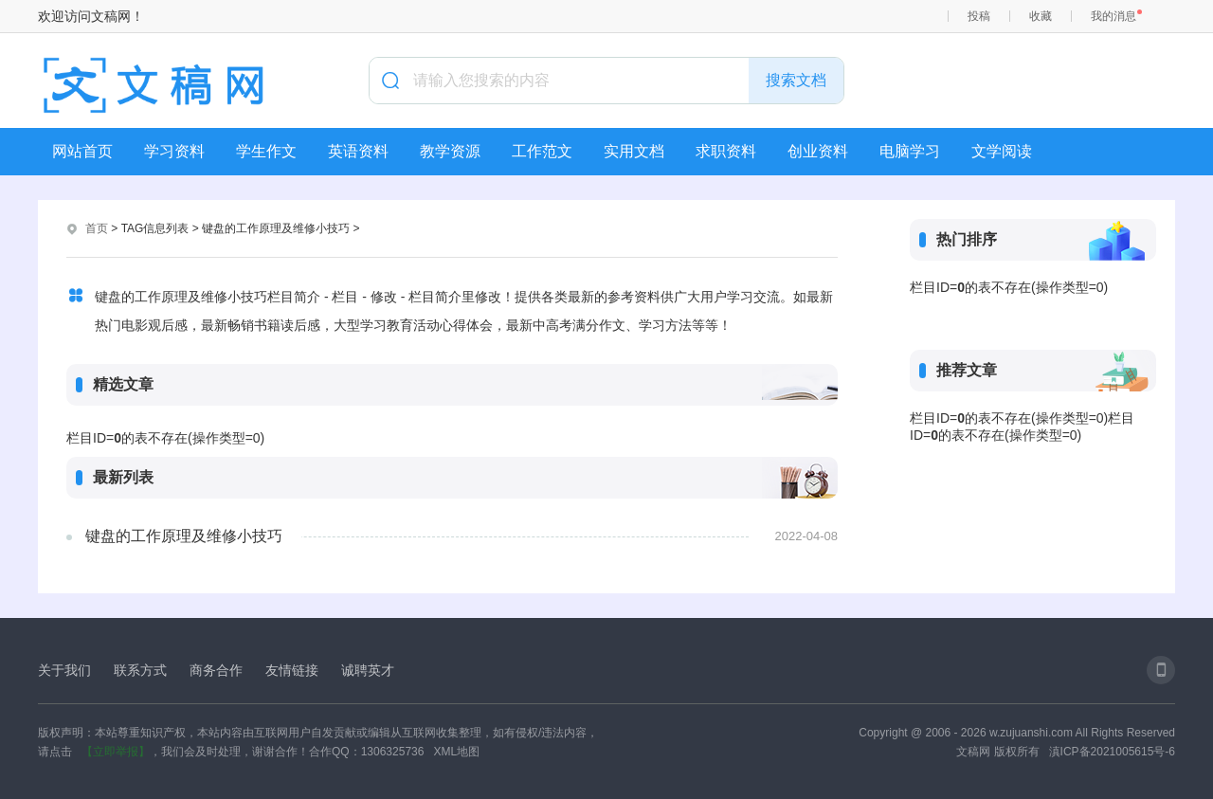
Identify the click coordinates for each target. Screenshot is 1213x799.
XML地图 (456, 751)
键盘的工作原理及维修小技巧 (183, 536)
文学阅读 (1001, 151)
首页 (96, 228)
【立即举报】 (115, 751)
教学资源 (450, 151)
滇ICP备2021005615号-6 (1112, 751)
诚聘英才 (367, 670)
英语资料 (358, 151)
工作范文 (542, 151)
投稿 (979, 16)
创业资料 (818, 151)
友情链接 (291, 670)
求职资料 (726, 151)
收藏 (1040, 16)
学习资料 (174, 151)
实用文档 (634, 151)
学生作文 (266, 151)
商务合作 (216, 670)
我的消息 (1113, 16)
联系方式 (140, 670)
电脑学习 (909, 151)
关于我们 (64, 670)
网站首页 (82, 151)
